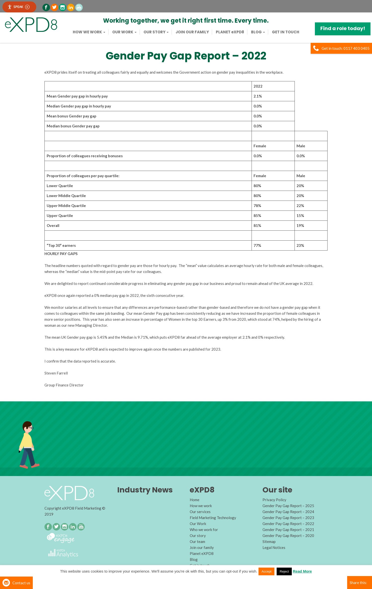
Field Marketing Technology (213, 517)
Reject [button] (284, 571)
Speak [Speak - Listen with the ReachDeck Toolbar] (18, 6)
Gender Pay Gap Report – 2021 (288, 529)
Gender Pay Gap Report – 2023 (288, 517)
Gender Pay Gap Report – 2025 (288, 505)
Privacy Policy (274, 499)
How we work (89, 32)
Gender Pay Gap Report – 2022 (288, 523)
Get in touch (285, 32)
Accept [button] (266, 571)
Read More (302, 571)
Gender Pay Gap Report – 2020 (288, 535)
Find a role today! (342, 28)
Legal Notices (273, 547)
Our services (200, 511)
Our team (197, 541)
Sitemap (269, 541)
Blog (258, 32)
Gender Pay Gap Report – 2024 (288, 511)
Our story (156, 32)
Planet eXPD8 (202, 553)
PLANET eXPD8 (230, 32)
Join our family (192, 32)
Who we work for (204, 529)
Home (194, 499)
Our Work (124, 32)
